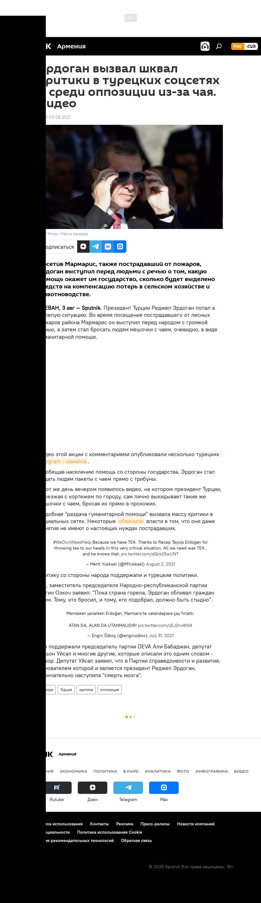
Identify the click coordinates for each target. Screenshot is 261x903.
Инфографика (212, 771)
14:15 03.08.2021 (54, 117)
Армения (43, 771)
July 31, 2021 (161, 635)
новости (16, 771)
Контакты (99, 824)
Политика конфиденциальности (38, 832)
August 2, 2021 (160, 564)
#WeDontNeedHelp (72, 542)
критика (86, 689)
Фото (183, 771)
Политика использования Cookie (109, 832)
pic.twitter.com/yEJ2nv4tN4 (165, 625)
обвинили (131, 521)
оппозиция (109, 689)
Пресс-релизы (155, 824)
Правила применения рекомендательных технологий (60, 840)
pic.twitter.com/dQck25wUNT (150, 554)
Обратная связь (136, 840)
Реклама (124, 824)
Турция (66, 689)
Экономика (73, 771)
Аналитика (158, 771)
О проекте (16, 824)
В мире (47, 689)
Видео (241, 771)
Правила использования (58, 824)
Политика (105, 771)
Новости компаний (196, 824)
